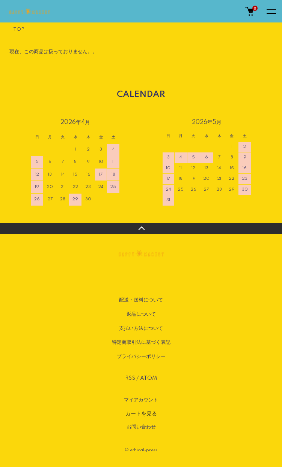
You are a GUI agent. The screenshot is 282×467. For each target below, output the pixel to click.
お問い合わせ (141, 427)
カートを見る (141, 413)
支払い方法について (141, 328)
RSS (130, 378)
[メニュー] (270, 11)
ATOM (148, 378)
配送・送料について (141, 300)
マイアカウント (141, 400)
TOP (18, 29)
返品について (141, 314)
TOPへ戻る (141, 228)
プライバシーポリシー (141, 356)
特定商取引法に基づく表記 (141, 342)
